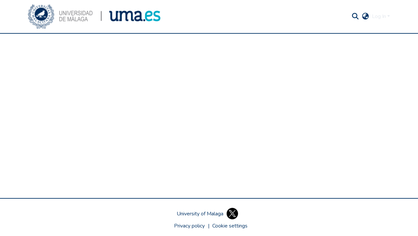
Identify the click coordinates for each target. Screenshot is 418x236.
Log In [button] (379, 16)
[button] (94, 16)
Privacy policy (189, 225)
